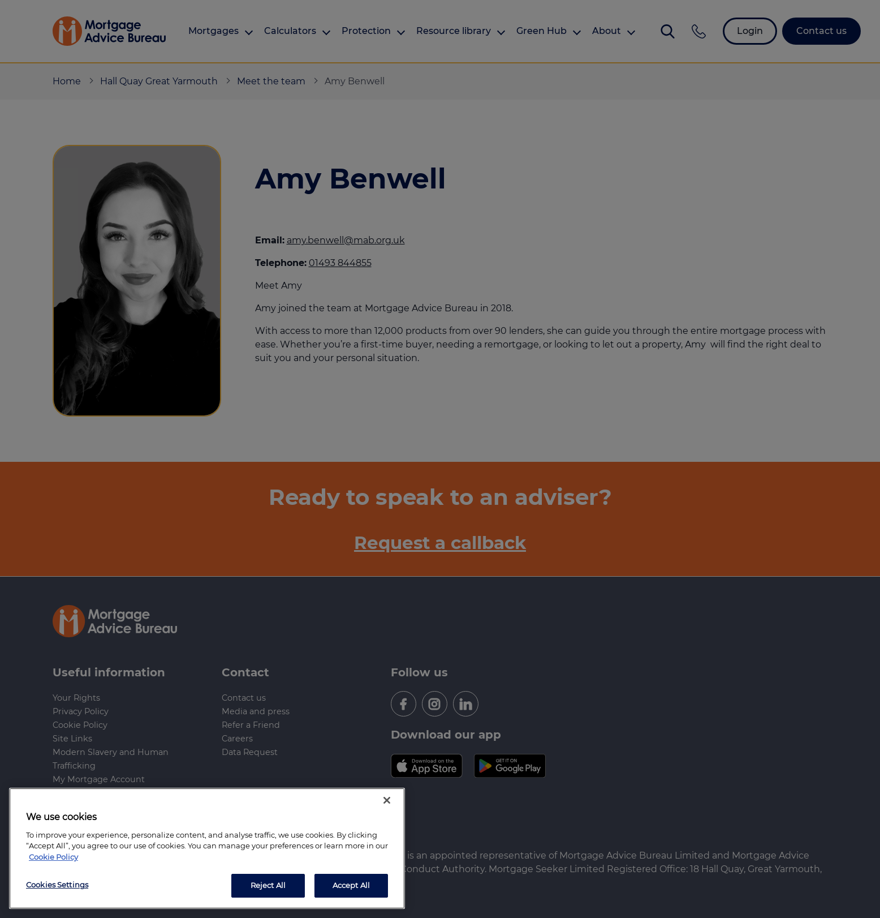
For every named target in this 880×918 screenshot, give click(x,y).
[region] (207, 848)
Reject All (268, 885)
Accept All (351, 885)
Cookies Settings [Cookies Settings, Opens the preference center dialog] (57, 884)
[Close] (386, 800)
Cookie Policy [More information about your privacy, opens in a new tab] (53, 856)
